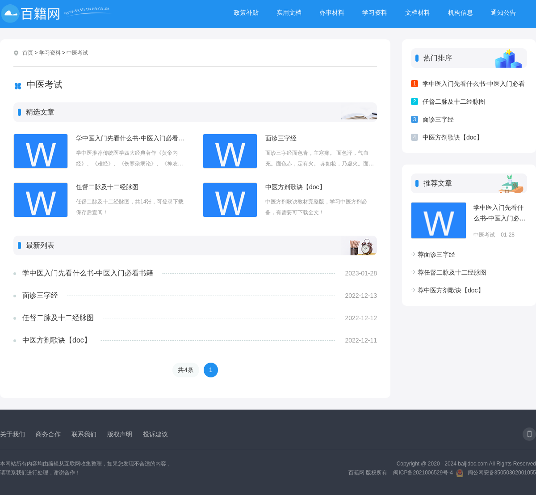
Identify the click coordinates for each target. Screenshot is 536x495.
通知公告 (503, 12)
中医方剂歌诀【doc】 (295, 186)
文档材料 (417, 12)
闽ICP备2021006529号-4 (422, 473)
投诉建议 (155, 434)
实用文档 (289, 12)
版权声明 (119, 434)
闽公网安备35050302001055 (502, 473)
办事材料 (331, 12)
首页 (27, 53)
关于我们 (12, 434)
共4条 (186, 369)
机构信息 (460, 12)
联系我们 (83, 434)
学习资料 (374, 12)
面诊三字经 (281, 138)
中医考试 (77, 53)
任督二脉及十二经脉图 (107, 186)
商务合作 (48, 434)
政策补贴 (246, 12)
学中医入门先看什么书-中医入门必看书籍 (132, 138)
